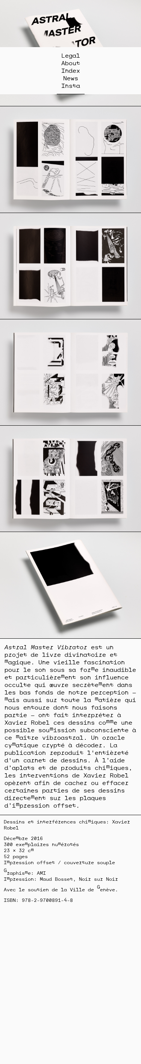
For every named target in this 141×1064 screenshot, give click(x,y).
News (70, 78)
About (70, 63)
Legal (70, 55)
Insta (70, 85)
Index (70, 70)
